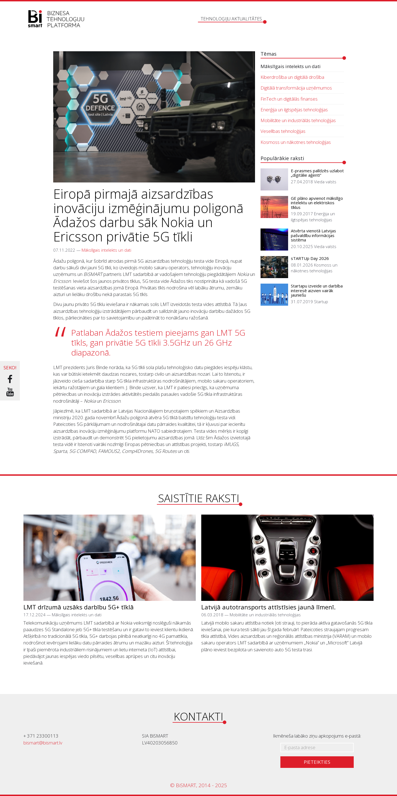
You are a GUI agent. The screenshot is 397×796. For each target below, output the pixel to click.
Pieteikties (317, 762)
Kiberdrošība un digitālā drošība (292, 77)
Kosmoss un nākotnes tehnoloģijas (296, 142)
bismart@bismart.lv (42, 742)
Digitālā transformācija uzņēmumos (296, 88)
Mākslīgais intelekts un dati (106, 250)
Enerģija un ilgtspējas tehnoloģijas (294, 109)
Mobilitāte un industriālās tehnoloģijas (298, 120)
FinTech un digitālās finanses (289, 99)
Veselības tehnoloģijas (283, 131)
